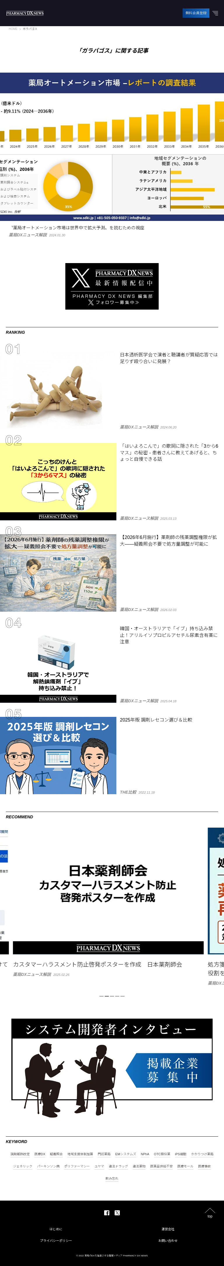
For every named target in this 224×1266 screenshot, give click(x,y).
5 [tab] (122, 996)
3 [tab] (112, 996)
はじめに (56, 1229)
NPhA (145, 1154)
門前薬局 (104, 1154)
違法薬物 (139, 1166)
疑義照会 (56, 1154)
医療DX (39, 1154)
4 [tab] (117, 996)
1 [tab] (101, 996)
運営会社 (168, 1229)
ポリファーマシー (77, 1166)
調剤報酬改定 (20, 1154)
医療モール (185, 1166)
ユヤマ (99, 1166)
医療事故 (204, 1166)
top (210, 1216)
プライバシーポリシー (56, 1240)
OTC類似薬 (162, 1154)
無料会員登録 (196, 13)
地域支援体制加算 (80, 1154)
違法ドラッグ (118, 1166)
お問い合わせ (168, 1240)
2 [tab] (107, 996)
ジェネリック (22, 1166)
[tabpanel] (112, 902)
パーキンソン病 (48, 1166)
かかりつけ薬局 (202, 1154)
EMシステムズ (125, 1154)
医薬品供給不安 (161, 1166)
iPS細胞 (180, 1154)
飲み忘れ (112, 1178)
